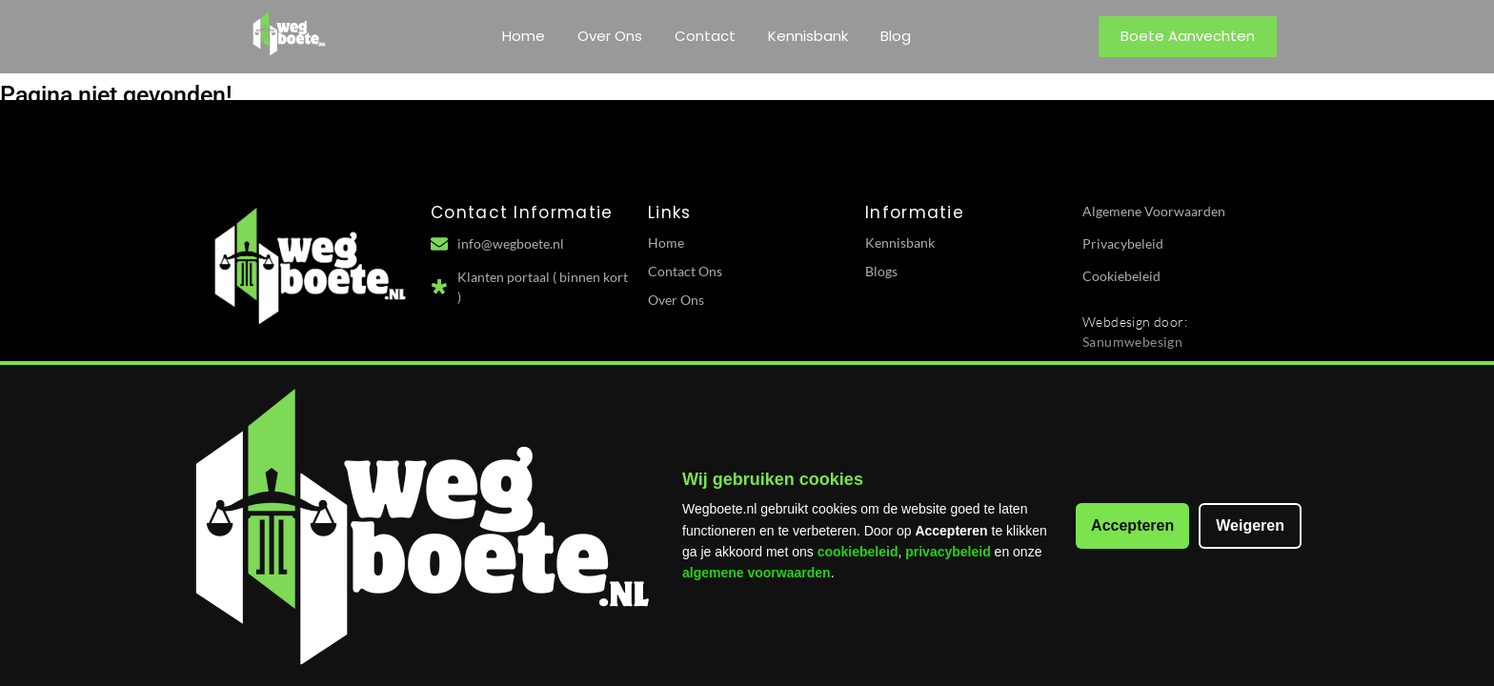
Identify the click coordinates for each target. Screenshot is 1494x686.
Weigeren (1250, 525)
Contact (705, 36)
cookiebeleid (858, 551)
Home (523, 36)
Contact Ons (685, 271)
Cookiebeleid (1121, 276)
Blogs (881, 271)
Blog (895, 36)
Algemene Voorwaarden (1153, 211)
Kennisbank (808, 36)
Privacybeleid (1122, 243)
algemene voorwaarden (756, 572)
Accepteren (1132, 525)
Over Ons (609, 36)
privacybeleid (948, 551)
